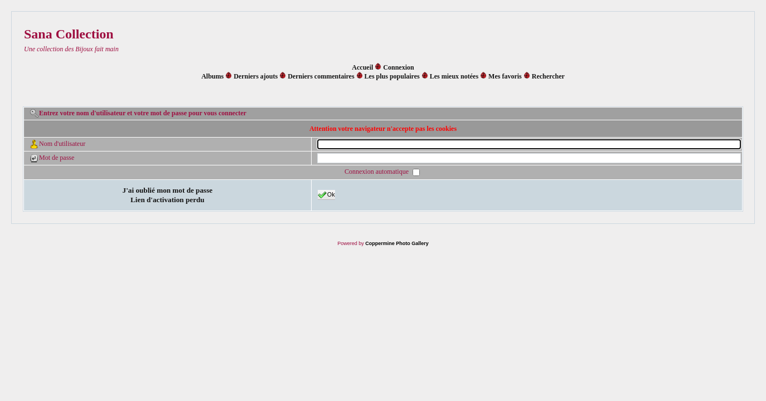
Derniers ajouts (256, 76)
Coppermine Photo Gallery (397, 243)
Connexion (398, 67)
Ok (326, 194)
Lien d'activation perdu (167, 199)
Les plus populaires (392, 76)
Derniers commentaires (321, 76)
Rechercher (548, 76)
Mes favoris (505, 76)
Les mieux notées (454, 76)
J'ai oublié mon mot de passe (168, 190)
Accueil (362, 67)
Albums (212, 76)
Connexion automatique (377, 172)
